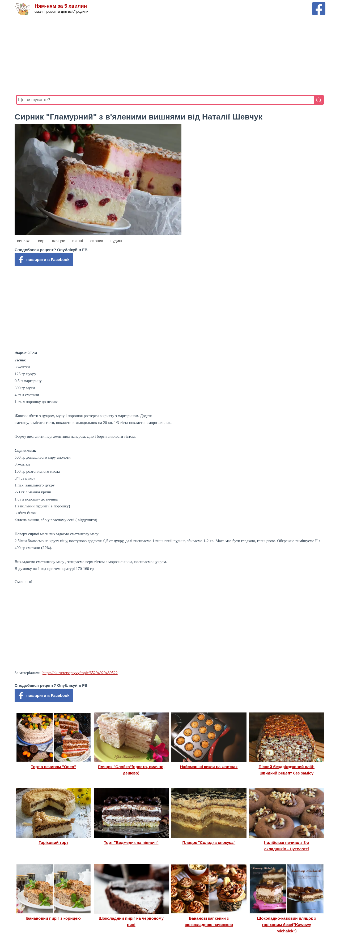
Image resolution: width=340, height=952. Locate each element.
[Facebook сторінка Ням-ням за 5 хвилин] (318, 4)
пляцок (58, 240)
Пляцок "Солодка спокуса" (208, 842)
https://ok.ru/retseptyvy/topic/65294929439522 (80, 673)
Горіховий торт (53, 842)
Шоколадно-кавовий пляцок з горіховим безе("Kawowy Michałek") (286, 924)
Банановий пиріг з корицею (53, 918)
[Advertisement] (170, 55)
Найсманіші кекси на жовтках (209, 766)
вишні (77, 240)
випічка (24, 240)
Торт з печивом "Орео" (53, 766)
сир (41, 240)
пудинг (116, 240)
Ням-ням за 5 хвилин (61, 6)
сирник (96, 240)
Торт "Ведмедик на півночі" (131, 842)
